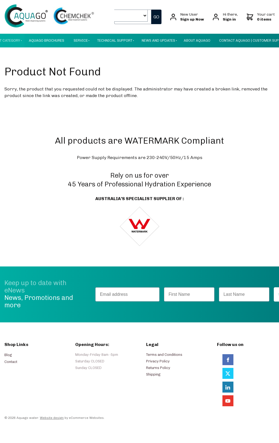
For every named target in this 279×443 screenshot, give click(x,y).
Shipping (153, 374)
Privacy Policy (158, 361)
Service (81, 40)
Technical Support (114, 40)
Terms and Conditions (164, 355)
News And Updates (158, 40)
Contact (10, 362)
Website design (52, 418)
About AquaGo (197, 40)
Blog (8, 355)
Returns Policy (158, 368)
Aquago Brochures (46, 40)
